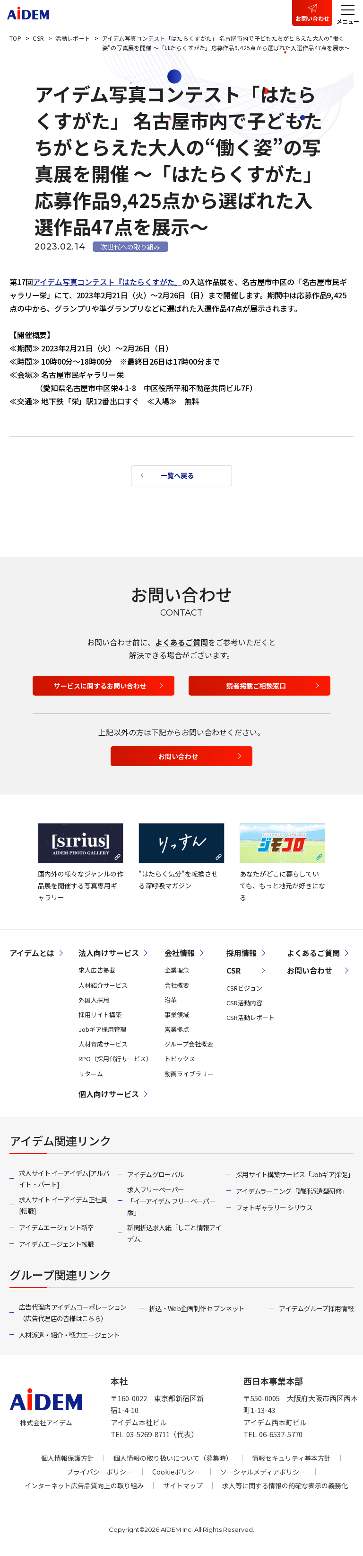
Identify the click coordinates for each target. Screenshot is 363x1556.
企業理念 (176, 972)
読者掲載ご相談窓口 (256, 688)
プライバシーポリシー (100, 1474)
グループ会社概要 (188, 1046)
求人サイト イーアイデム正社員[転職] (63, 1207)
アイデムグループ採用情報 (316, 1310)
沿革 (170, 1002)
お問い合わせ (312, 18)
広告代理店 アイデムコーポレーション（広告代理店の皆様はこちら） (72, 1315)
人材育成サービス (103, 1046)
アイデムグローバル (155, 1176)
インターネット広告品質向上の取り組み (84, 1487)
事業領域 (176, 1016)
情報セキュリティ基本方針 (291, 1460)
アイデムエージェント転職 (56, 1246)
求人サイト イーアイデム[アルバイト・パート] (64, 1181)
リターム (90, 1076)
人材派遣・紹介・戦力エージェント (69, 1337)
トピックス (179, 1061)
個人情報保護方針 (67, 1460)
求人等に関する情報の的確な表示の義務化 (285, 1487)
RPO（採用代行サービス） (115, 1061)
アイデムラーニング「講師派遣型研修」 (292, 1193)
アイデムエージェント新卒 (56, 1229)
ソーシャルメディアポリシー (263, 1474)
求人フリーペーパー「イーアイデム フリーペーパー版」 (171, 1203)
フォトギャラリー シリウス (274, 1210)
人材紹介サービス (103, 987)
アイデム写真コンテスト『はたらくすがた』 (107, 281)
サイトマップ (183, 1487)
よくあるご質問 (181, 644)
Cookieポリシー (176, 1474)
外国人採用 (93, 1002)
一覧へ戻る (176, 476)
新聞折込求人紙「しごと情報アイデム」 (174, 1235)
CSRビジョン (244, 990)
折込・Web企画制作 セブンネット (196, 1310)
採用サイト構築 (99, 1016)
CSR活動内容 (244, 1005)
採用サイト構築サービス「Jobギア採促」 (295, 1176)
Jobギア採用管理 (102, 1031)
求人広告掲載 (96, 972)
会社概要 (176, 987)
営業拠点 (176, 1031)
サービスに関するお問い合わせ (100, 688)
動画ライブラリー (189, 1076)
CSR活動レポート (250, 1019)
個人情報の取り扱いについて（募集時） (173, 1460)
